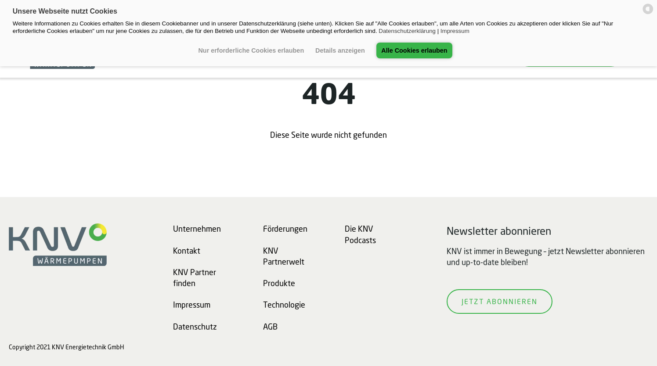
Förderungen (285, 228)
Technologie (284, 304)
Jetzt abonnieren (500, 301)
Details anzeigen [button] (340, 50)
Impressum (454, 31)
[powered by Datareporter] (648, 13)
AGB (270, 326)
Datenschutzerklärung (407, 31)
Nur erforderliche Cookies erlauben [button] (251, 50)
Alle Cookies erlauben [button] (414, 50)
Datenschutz (195, 326)
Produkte (279, 283)
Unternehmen (197, 228)
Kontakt (186, 250)
